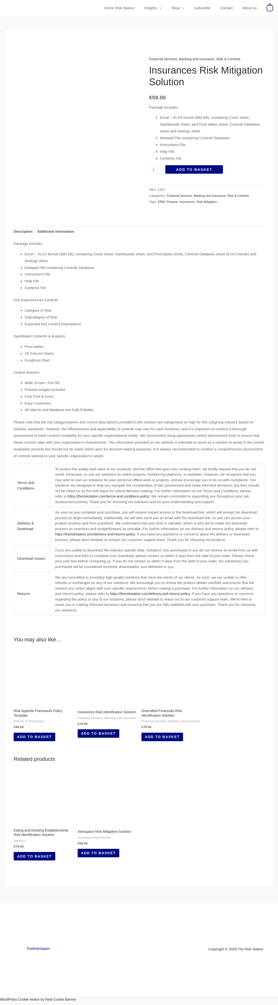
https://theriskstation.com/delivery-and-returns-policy (97, 532)
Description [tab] (24, 229)
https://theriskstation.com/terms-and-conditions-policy (110, 494)
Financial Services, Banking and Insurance (183, 59)
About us (251, 8)
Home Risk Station (133, 8)
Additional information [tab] (57, 229)
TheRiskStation (38, 951)
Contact (230, 8)
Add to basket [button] (37, 736)
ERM (161, 202)
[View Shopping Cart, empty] (270, 7)
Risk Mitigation (209, 202)
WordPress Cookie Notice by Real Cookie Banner (40, 1001)
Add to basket (195, 169)
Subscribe (208, 8)
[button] (170, 8)
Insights (164, 8)
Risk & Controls (232, 59)
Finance (173, 202)
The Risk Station (250, 951)
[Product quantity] (155, 169)
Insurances (188, 202)
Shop (186, 8)
